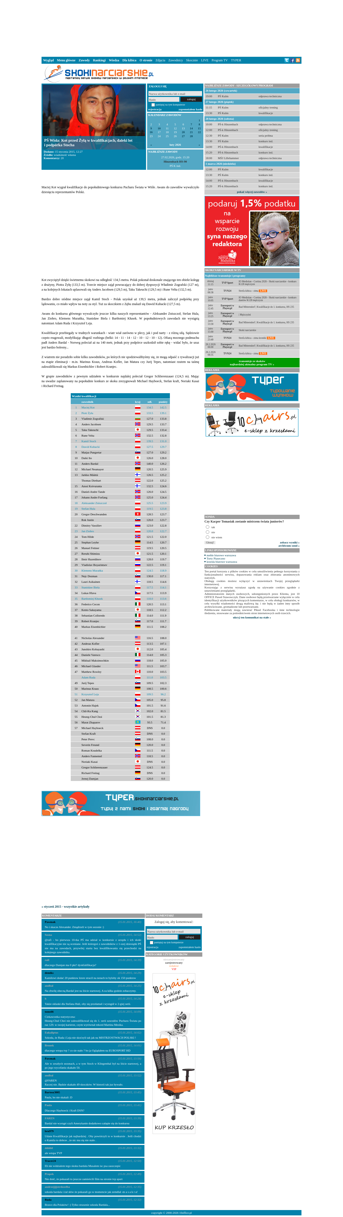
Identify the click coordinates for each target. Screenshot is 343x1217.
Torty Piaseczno (216, 558)
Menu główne (66, 60)
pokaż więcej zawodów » (252, 191)
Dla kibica (129, 60)
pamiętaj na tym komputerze (170, 104)
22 (199, 132)
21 (191, 132)
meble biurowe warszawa (221, 555)
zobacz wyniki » (290, 542)
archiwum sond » (289, 545)
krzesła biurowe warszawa (222, 561)
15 (199, 128)
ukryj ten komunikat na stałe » (252, 617)
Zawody (84, 60)
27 (183, 136)
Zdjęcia (160, 60)
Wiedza (114, 60)
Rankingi (99, 60)
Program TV (220, 60)
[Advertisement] (171, 28)
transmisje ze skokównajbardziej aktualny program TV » (252, 362)
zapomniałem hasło (190, 109)
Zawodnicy (176, 60)
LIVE (204, 60)
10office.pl (185, 1212)
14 (191, 128)
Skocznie (192, 60)
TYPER (236, 60)
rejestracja (155, 109)
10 (159, 128)
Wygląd (48, 60)
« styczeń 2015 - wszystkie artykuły (66, 906)
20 (183, 132)
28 (191, 136)
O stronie (146, 60)
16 (151, 132)
